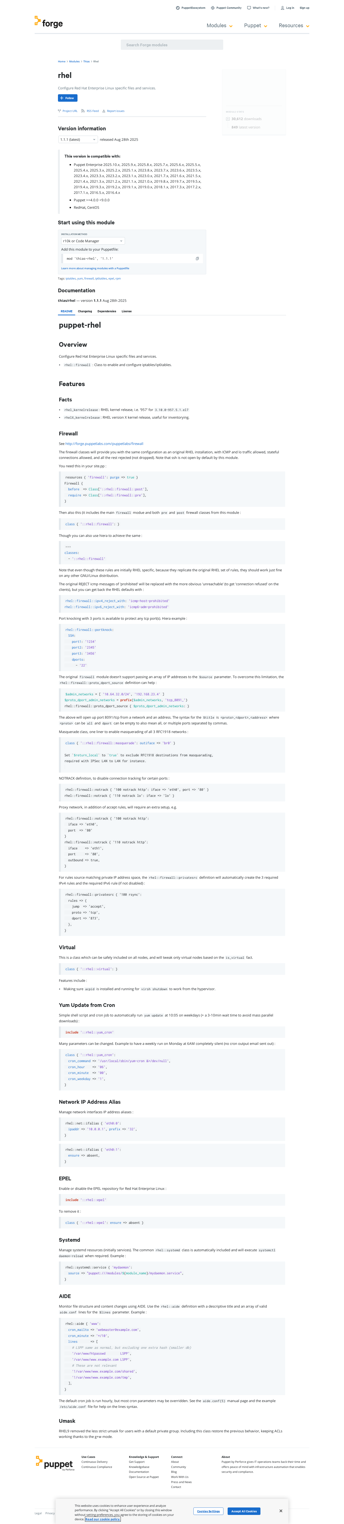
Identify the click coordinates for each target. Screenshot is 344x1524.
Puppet (255, 25)
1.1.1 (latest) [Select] (78, 139)
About (175, 1462)
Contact (176, 1487)
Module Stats (235, 112)
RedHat (79, 207)
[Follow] (68, 98)
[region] (172, 1511)
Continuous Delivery (94, 1462)
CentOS (93, 207)
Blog (174, 1472)
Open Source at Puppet (144, 1477)
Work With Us (180, 1477)
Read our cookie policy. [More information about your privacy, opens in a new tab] (102, 1519)
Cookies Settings (208, 1511)
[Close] (281, 1511)
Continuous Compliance (96, 1467)
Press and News (181, 1482)
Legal (38, 1513)
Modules (220, 25)
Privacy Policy (54, 1513)
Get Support (137, 1462)
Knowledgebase (139, 1467)
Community (178, 1467)
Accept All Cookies (244, 1511)
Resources (294, 25)
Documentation (139, 1472)
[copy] (198, 258)
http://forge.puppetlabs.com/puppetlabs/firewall (104, 443)
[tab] (66, 311)
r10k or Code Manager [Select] (93, 241)
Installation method (74, 234)
